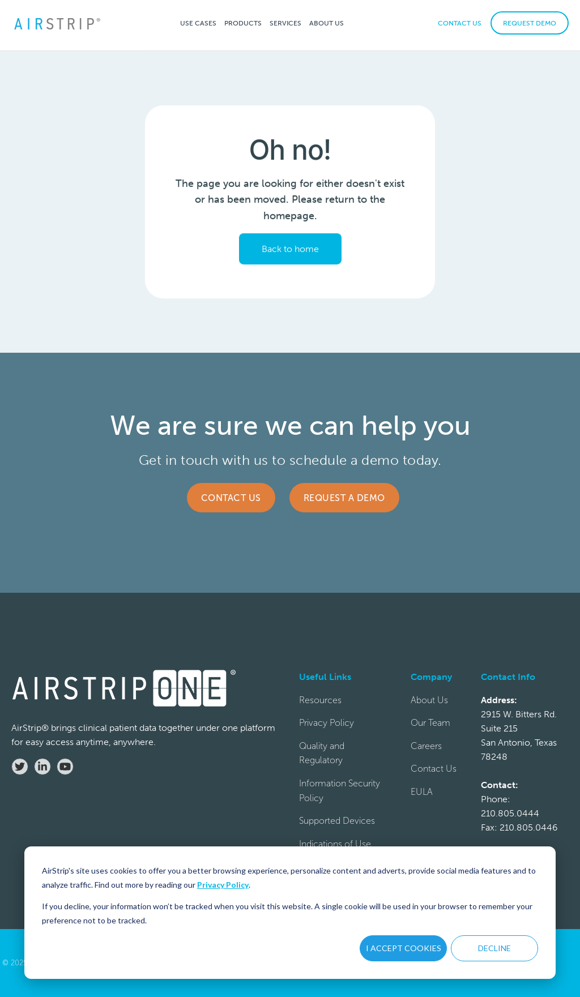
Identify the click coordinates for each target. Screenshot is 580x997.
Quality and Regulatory (321, 753)
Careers (426, 746)
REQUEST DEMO (529, 23)
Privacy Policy (223, 884)
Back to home (290, 248)
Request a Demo (344, 498)
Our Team (430, 722)
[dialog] (290, 912)
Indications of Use (335, 843)
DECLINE (494, 948)
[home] (56, 23)
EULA (422, 791)
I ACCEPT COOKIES (403, 948)
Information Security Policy (339, 790)
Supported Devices (337, 820)
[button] (198, 23)
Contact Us (231, 498)
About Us (429, 700)
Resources (320, 700)
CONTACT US (459, 23)
